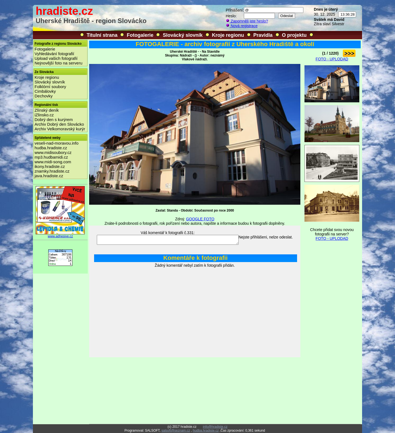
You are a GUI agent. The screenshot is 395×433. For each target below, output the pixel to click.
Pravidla (263, 35)
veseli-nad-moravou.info (56, 143)
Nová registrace (242, 26)
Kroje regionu (228, 35)
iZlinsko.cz (44, 115)
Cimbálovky (45, 91)
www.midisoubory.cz (53, 152)
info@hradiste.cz (215, 427)
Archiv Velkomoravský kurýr (60, 128)
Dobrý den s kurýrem (54, 119)
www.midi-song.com (53, 161)
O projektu (294, 35)
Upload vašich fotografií (56, 58)
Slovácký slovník (182, 35)
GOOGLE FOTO (200, 219)
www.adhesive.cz (60, 234)
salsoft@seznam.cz (175, 430)
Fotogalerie (140, 35)
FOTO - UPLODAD (332, 59)
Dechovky (44, 96)
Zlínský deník (47, 110)
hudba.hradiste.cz (51, 147)
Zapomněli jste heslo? (247, 21)
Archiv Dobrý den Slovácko (59, 124)
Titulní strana (102, 35)
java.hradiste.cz (49, 175)
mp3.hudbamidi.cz (51, 157)
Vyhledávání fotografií (54, 53)
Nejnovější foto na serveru (58, 63)
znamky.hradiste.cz (52, 171)
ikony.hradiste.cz (50, 166)
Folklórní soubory (50, 86)
